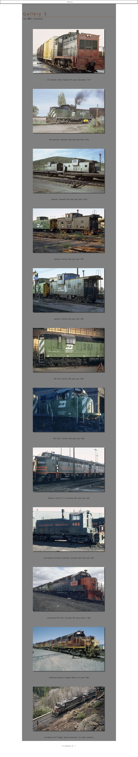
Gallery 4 (69, 746)
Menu (70, 2)
